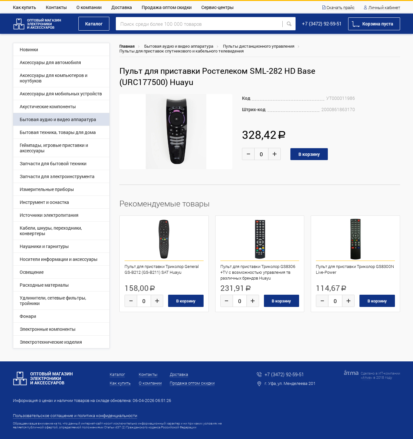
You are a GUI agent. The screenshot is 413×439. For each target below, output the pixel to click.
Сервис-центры (217, 7)
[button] (226, 100)
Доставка (121, 7)
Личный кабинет (384, 7)
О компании (89, 7)
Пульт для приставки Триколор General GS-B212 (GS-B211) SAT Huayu (162, 269)
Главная (127, 46)
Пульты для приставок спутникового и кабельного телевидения (181, 51)
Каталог (94, 24)
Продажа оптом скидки (167, 7)
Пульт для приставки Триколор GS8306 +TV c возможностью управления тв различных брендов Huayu (257, 272)
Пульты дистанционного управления (258, 46)
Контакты (56, 7)
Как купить (24, 7)
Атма (366, 377)
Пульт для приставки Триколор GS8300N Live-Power (355, 269)
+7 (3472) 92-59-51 (322, 23)
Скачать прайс (341, 7)
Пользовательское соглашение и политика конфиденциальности (75, 415)
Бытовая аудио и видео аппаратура (178, 46)
